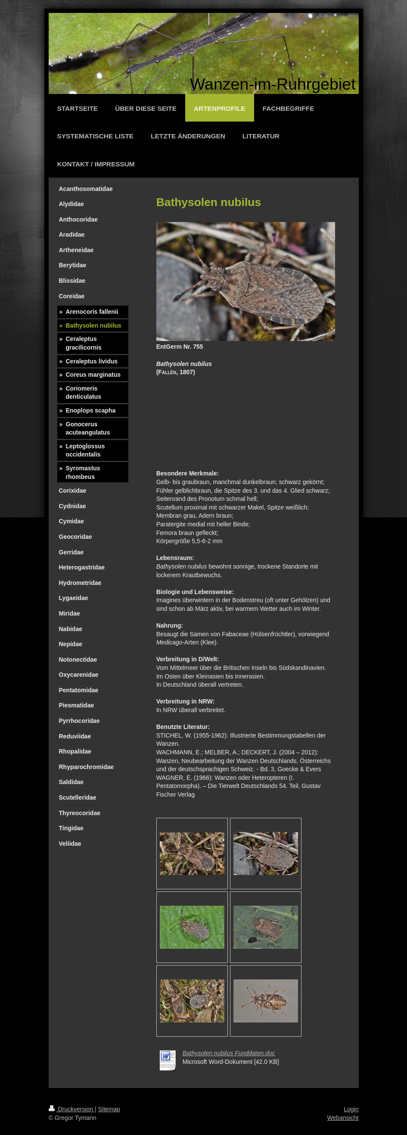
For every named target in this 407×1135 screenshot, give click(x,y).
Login (351, 1109)
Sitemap (109, 1109)
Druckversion (72, 1109)
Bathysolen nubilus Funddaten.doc (229, 1053)
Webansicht (343, 1117)
